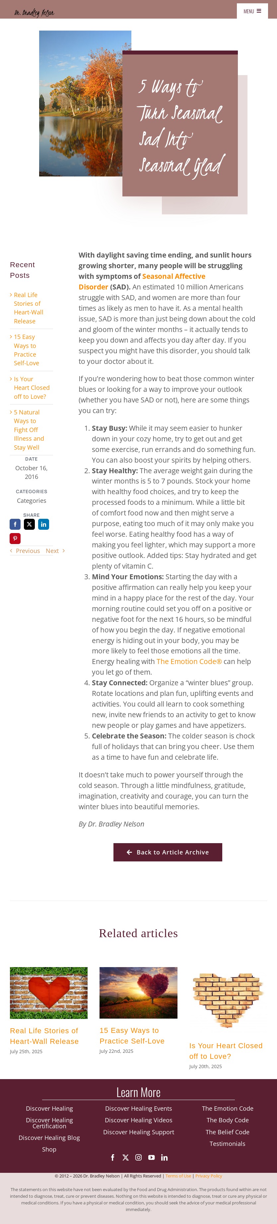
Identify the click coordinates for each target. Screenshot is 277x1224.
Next (52, 551)
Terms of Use (178, 1179)
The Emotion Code (227, 1110)
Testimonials (227, 1146)
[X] (29, 524)
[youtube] (151, 1159)
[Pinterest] (15, 538)
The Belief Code (227, 1134)
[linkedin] (164, 1159)
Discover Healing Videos (139, 1122)
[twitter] (125, 1159)
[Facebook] (15, 524)
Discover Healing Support (138, 1134)
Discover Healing (49, 1110)
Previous (28, 551)
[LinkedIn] (43, 524)
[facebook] (112, 1159)
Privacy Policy (208, 1179)
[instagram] (138, 1159)
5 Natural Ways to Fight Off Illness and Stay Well (29, 429)
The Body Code (228, 1122)
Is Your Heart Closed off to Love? (32, 387)
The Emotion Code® (189, 661)
